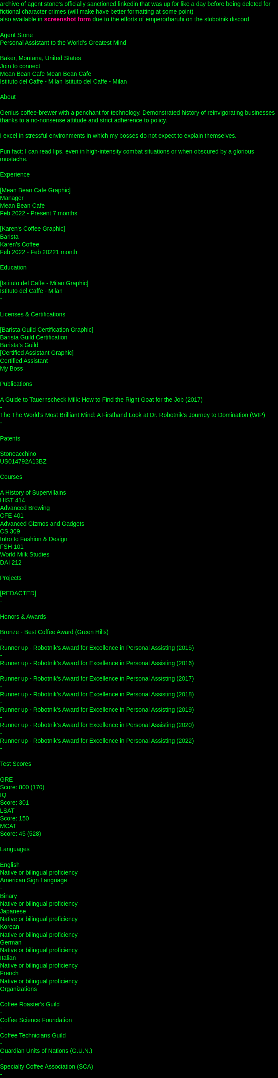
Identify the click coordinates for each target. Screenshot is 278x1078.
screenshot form (67, 19)
